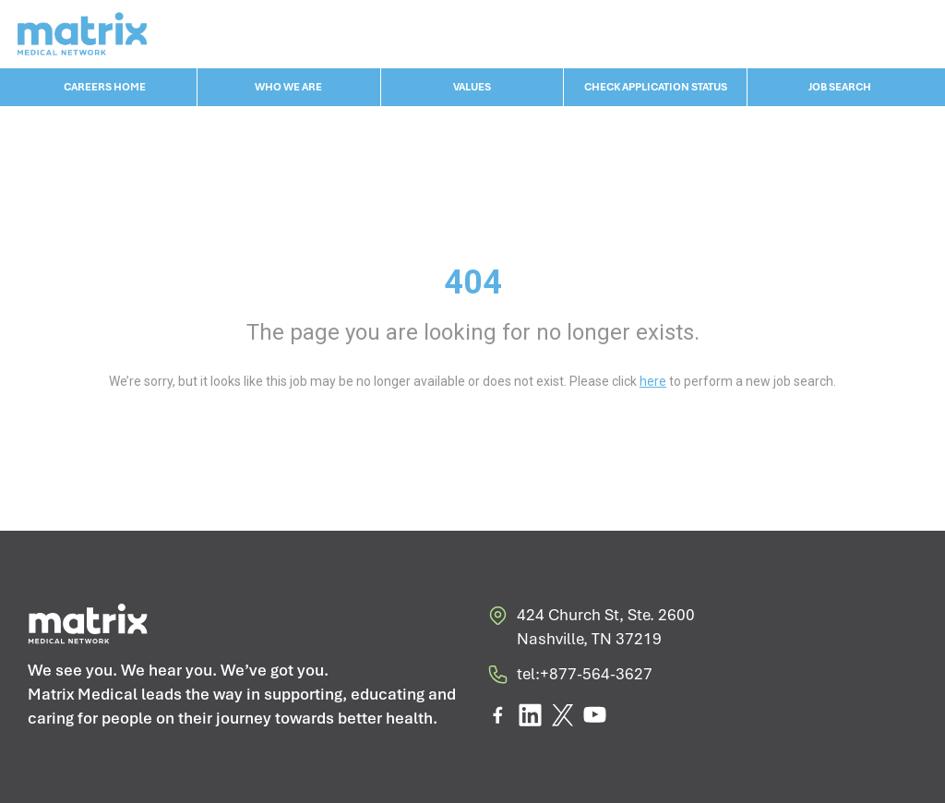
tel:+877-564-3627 (569, 678)
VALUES (472, 86)
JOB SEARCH (839, 86)
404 (473, 282)
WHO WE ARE (288, 86)
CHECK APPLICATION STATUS (655, 86)
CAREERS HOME (105, 86)
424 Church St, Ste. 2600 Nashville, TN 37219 (590, 627)
